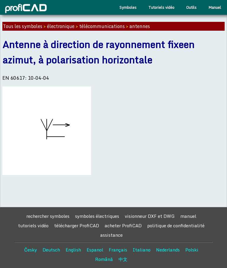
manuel (188, 216)
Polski (191, 249)
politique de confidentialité (176, 225)
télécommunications (102, 26)
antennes (139, 26)
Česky (30, 249)
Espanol (95, 249)
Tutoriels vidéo (161, 7)
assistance (111, 234)
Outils (191, 7)
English (73, 249)
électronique (60, 26)
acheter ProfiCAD (123, 225)
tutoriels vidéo (33, 225)
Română (104, 259)
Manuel (214, 7)
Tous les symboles (22, 26)
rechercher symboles (47, 216)
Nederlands (168, 249)
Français (118, 249)
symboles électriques (97, 216)
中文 (123, 259)
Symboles (128, 7)
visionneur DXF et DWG (150, 216)
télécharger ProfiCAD (76, 225)
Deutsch (51, 249)
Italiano (141, 249)
